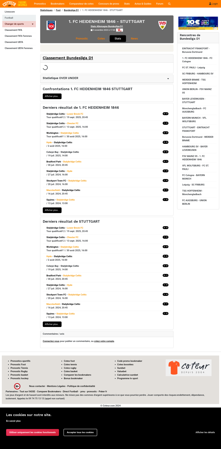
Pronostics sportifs (20, 361)
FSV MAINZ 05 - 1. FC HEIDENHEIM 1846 (193, 158)
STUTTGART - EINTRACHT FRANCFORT (196, 129)
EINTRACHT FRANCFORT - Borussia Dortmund (196, 50)
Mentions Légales (56, 386)
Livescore (10, 11)
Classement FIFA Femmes (18, 36)
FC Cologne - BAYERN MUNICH (193, 177)
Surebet (121, 368)
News (134, 38)
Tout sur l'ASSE (27, 391)
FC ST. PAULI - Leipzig (193, 67)
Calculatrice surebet (127, 375)
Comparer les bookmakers (77, 375)
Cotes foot (69, 361)
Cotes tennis (70, 364)
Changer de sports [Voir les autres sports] (19, 24)
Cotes (101, 38)
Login (213, 3)
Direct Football (70, 391)
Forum (159, 3)
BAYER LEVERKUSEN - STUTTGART (193, 100)
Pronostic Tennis (19, 368)
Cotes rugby (70, 368)
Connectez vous (51, 341)
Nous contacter (37, 386)
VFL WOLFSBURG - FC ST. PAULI (195, 167)
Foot (58, 10)
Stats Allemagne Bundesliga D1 (107, 26)
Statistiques (46, 10)
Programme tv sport (127, 378)
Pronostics (40, 3)
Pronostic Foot (18, 364)
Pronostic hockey (19, 378)
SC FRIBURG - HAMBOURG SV (197, 73)
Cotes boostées (125, 364)
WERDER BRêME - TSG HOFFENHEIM (194, 81)
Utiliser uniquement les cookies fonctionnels (32, 432)
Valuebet (121, 371)
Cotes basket (70, 371)
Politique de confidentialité (81, 386)
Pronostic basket (19, 375)
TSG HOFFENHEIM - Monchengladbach (192, 192)
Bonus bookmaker (73, 378)
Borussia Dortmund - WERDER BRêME (197, 139)
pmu (82, 391)
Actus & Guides (143, 3)
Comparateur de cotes (81, 3)
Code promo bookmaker (129, 361)
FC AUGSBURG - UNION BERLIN (194, 202)
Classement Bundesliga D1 (68, 58)
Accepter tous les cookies (80, 432)
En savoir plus (13, 421)
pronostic (92, 391)
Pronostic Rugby (19, 371)
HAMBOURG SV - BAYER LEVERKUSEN (195, 148)
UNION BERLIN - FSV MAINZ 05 (197, 91)
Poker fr (103, 391)
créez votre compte (104, 341)
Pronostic (82, 38)
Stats (127, 3)
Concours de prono (108, 3)
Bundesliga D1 (71, 10)
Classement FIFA (13, 30)
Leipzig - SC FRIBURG (193, 184)
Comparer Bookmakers (49, 391)
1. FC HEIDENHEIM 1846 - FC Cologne (197, 60)
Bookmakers (57, 3)
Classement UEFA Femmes (19, 48)
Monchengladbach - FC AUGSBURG (194, 110)
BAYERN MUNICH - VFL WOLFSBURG (194, 120)
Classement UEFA (14, 42)
